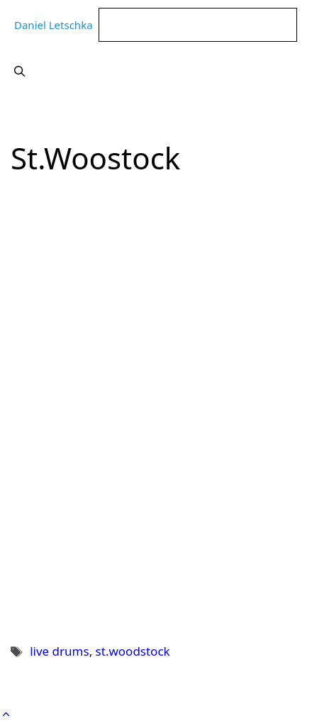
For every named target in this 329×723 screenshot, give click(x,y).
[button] (6, 714)
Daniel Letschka (53, 25)
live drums (59, 651)
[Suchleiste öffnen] (19, 71)
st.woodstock (133, 651)
